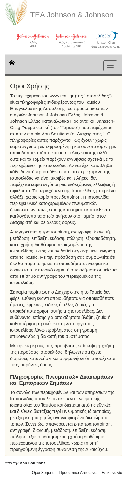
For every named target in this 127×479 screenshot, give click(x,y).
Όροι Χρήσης (43, 472)
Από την (25, 463)
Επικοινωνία (112, 472)
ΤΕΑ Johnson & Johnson (72, 14)
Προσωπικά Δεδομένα (78, 472)
